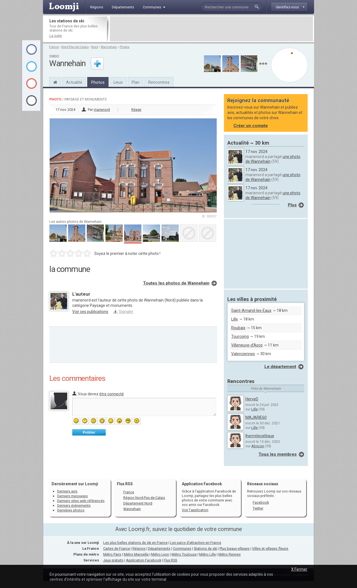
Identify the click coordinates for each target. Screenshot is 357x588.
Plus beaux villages (234, 548)
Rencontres (159, 82)
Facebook (261, 502)
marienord (102, 109)
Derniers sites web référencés (81, 501)
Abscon (257, 446)
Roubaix (238, 328)
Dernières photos (71, 510)
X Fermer (299, 569)
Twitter (258, 508)
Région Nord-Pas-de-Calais (144, 498)
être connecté (111, 394)
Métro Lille (207, 554)
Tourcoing (240, 336)
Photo (55, 99)
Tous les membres (278, 454)
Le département (280, 366)
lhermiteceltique (259, 436)
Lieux (118, 82)
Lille (234, 319)
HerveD (251, 399)
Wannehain (109, 47)
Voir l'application (195, 510)
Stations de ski (205, 548)
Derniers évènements (74, 505)
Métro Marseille (136, 554)
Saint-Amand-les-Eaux (251, 310)
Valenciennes (243, 354)
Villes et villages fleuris (270, 548)
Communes (182, 548)
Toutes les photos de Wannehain (176, 283)
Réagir (136, 109)
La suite (55, 36)
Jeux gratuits (113, 560)
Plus (292, 204)
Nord (94, 47)
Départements (159, 548)
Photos (124, 47)
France (54, 47)
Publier (89, 432)
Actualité (74, 82)
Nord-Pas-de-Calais (75, 47)
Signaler (126, 311)
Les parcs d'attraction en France (195, 543)
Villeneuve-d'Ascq (246, 345)
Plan (135, 82)
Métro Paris (112, 554)
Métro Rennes (229, 554)
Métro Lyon (160, 554)
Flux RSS (125, 484)
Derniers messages (72, 496)
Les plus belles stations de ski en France (135, 543)
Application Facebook (143, 560)
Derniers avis (67, 491)
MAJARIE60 (256, 417)
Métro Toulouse (184, 554)
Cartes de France (116, 548)
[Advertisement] (211, 28)
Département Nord (137, 503)
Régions (139, 548)
